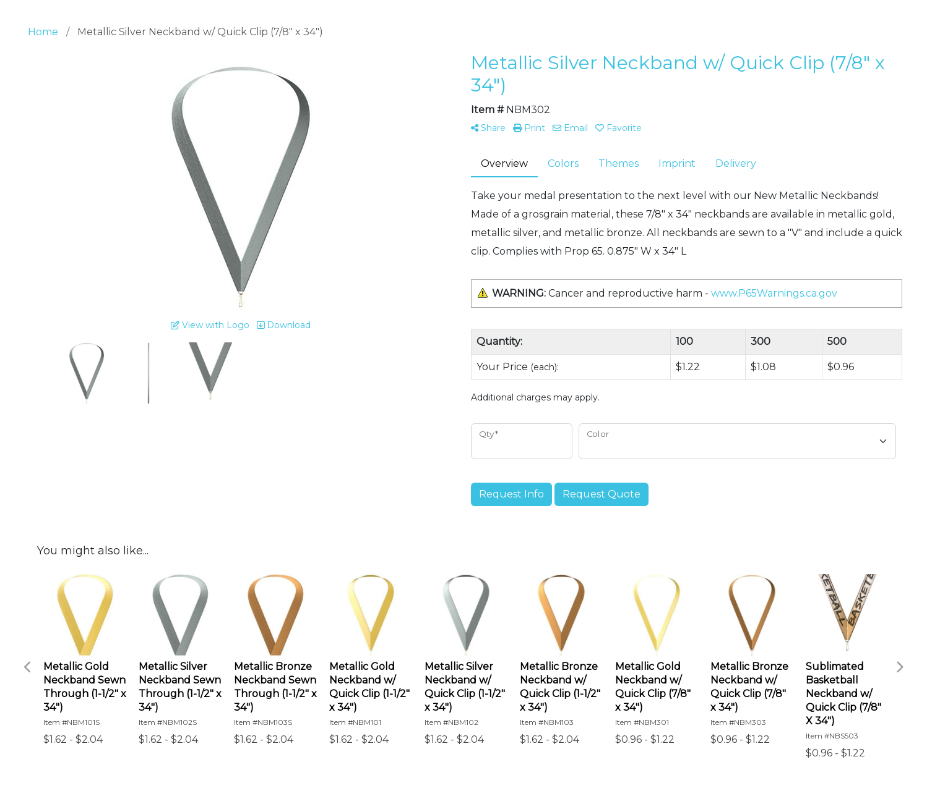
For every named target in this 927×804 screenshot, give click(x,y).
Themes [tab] (618, 163)
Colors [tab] (563, 163)
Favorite (618, 127)
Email (570, 127)
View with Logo (210, 325)
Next (899, 667)
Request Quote (601, 494)
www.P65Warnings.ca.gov (774, 293)
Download (284, 325)
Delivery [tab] (735, 163)
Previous (28, 667)
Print (529, 127)
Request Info (511, 494)
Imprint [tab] (677, 163)
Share (488, 127)
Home (43, 32)
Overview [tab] (504, 163)
